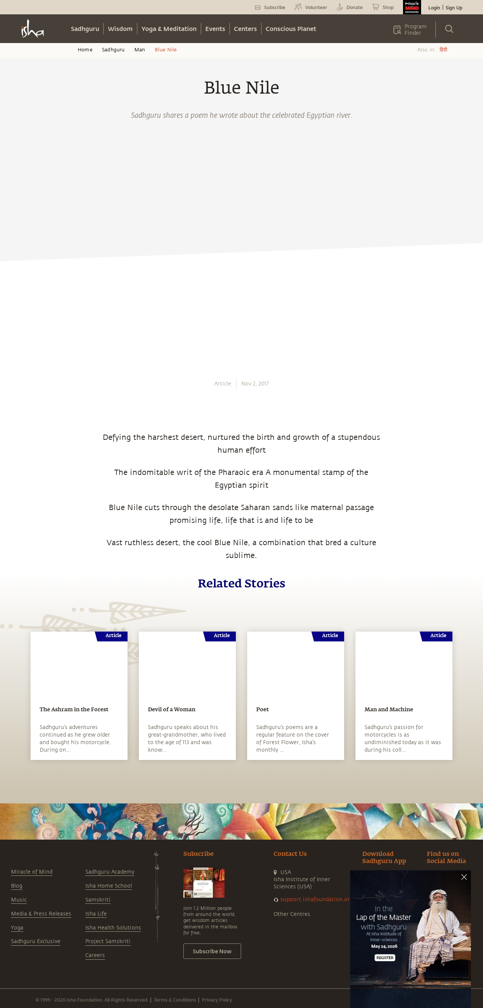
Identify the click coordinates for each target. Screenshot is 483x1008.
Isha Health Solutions (113, 928)
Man (139, 49)
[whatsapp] (16, 355)
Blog (16, 886)
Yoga (17, 928)
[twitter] (14, 391)
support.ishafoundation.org (316, 899)
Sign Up (454, 8)
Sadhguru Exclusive (35, 941)
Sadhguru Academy (109, 872)
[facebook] (14, 373)
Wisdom (120, 28)
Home (85, 49)
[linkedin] (14, 408)
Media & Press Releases (41, 914)
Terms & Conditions (175, 1000)
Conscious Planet (291, 28)
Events (215, 28)
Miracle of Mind (31, 872)
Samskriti (98, 900)
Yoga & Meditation (169, 28)
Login (434, 8)
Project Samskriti (108, 941)
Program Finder (416, 30)
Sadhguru (85, 28)
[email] (14, 426)
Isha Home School (108, 886)
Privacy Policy (217, 1000)
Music (19, 900)
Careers (95, 955)
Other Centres (292, 914)
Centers (245, 28)
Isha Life (96, 914)
